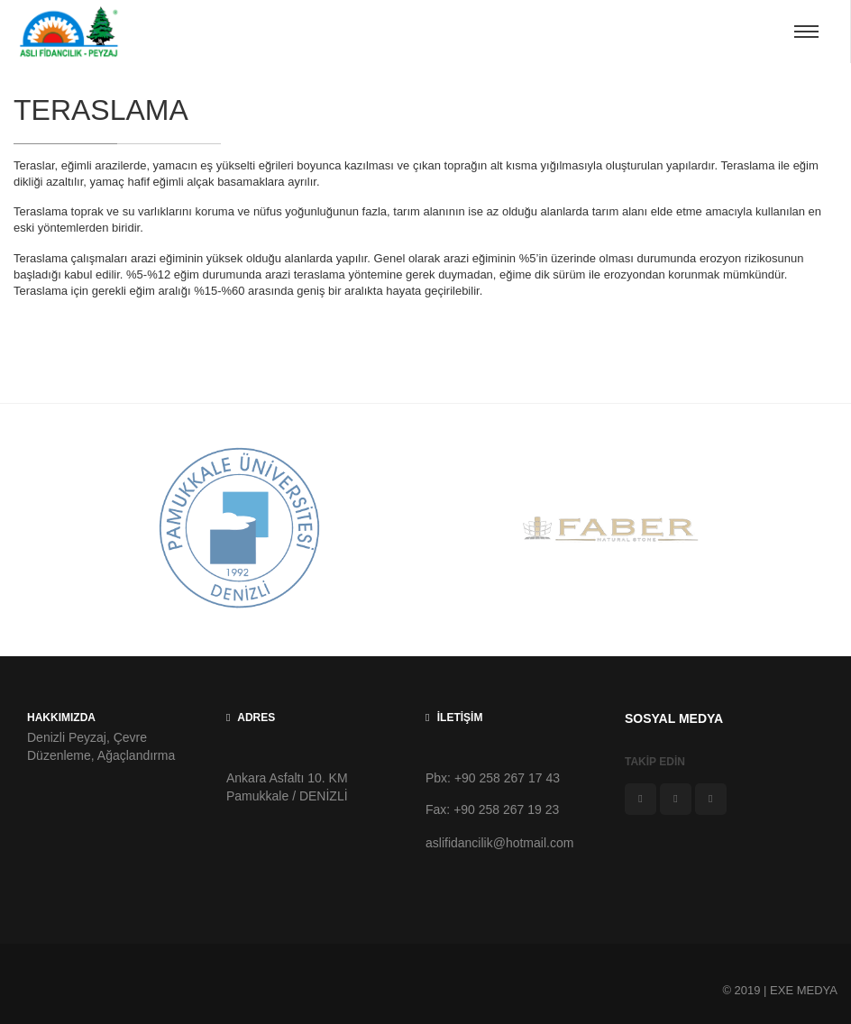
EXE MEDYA (803, 990)
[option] (240, 530)
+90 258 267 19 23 (508, 809)
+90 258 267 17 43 (508, 778)
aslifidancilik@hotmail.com (499, 843)
